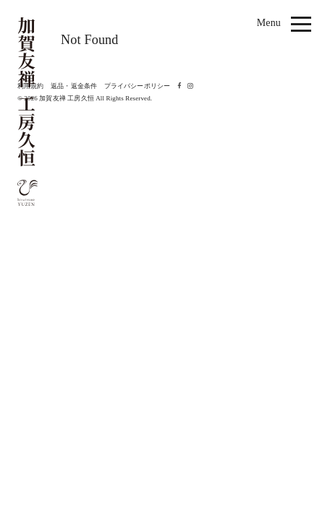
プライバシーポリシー (137, 86)
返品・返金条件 (74, 86)
